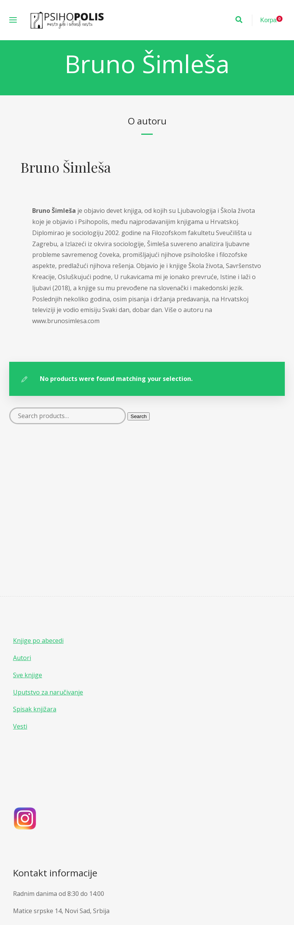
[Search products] (67, 415)
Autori (22, 658)
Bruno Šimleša (66, 167)
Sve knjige (27, 675)
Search (139, 416)
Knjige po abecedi (38, 640)
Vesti (20, 726)
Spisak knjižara (34, 709)
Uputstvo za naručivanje (48, 692)
